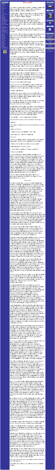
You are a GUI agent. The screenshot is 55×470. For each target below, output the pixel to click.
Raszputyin (4, 23)
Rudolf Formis (4, 31)
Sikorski (3, 41)
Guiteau (3, 15)
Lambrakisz (4, 46)
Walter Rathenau (5, 27)
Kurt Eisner (4, 26)
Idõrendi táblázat (5, 47)
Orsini (3, 11)
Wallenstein (4, 8)
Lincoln (3, 12)
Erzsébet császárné (3, 17)
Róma (3, 6)
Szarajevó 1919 (5, 20)
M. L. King (3, 40)
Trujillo (3, 45)
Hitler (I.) (3, 34)
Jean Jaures (4, 21)
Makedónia (4, 5)
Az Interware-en (50, 51)
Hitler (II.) (3, 36)
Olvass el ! (4, 3)
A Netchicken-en (50, 49)
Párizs (3, 9)
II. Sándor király (5, 30)
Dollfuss (3, 29)
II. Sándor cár (4, 14)
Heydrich (3, 35)
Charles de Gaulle (4, 38)
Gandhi (3, 42)
